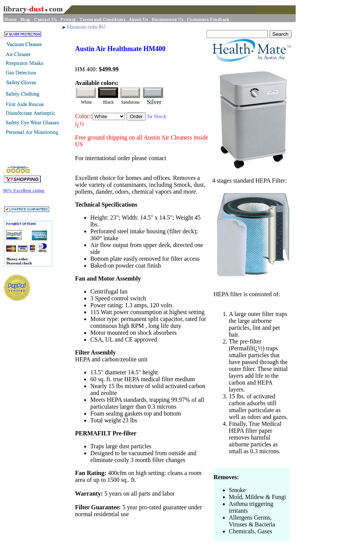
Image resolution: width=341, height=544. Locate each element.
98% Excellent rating (24, 190)
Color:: (83, 116)
